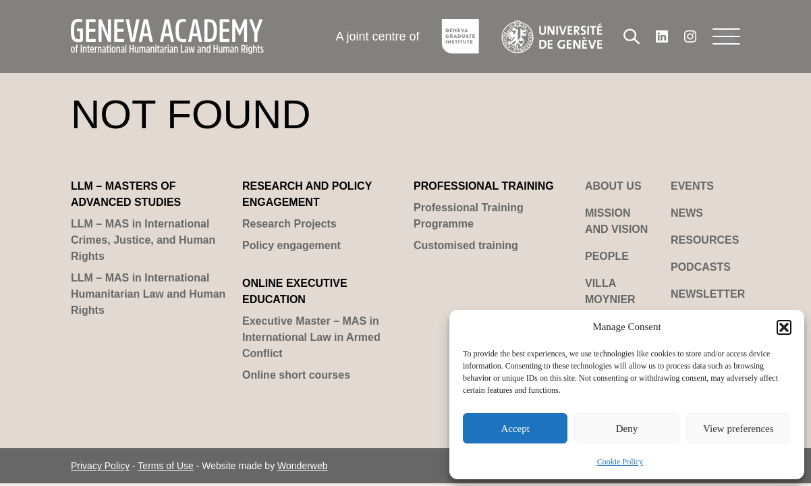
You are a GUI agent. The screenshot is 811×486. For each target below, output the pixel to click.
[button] (784, 327)
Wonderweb (302, 465)
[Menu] (726, 36)
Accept (515, 428)
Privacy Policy (100, 465)
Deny (627, 428)
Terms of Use (165, 465)
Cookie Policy (620, 461)
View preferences (738, 428)
